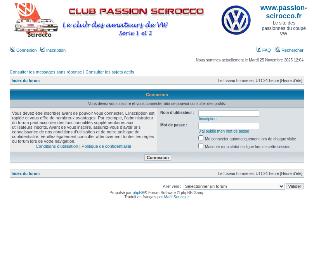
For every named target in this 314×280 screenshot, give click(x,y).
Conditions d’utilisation (57, 146)
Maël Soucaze (176, 197)
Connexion (23, 50)
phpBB (138, 193)
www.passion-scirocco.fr (283, 12)
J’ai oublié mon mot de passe (224, 131)
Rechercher (290, 50)
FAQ (264, 50)
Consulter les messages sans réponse (46, 72)
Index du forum (26, 81)
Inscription (53, 50)
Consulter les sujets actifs (109, 72)
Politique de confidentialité (106, 146)
